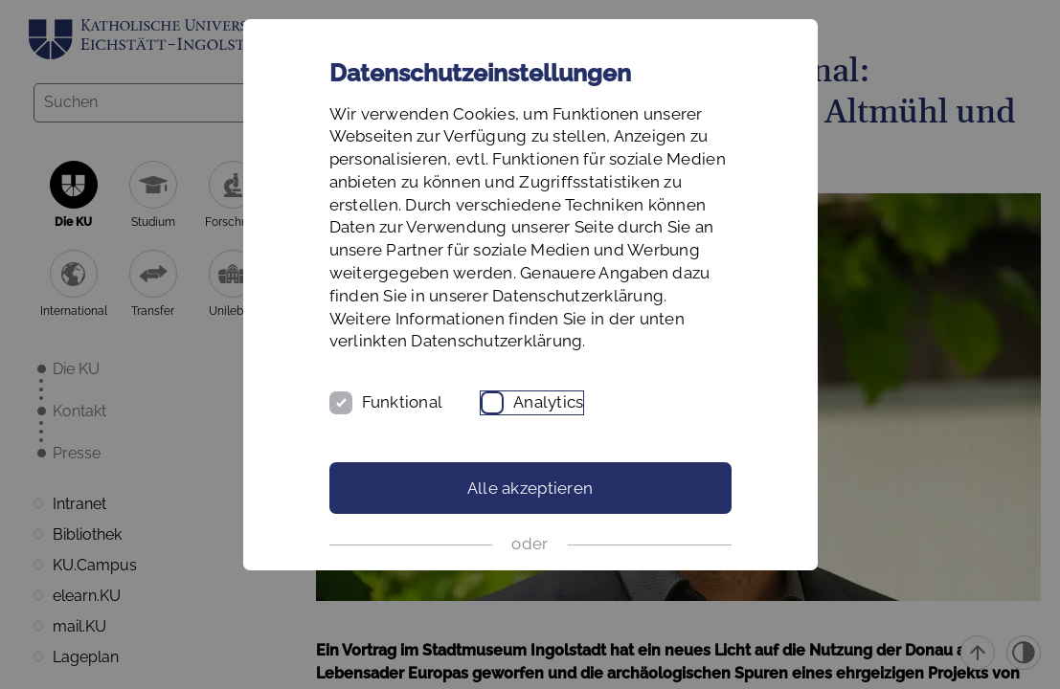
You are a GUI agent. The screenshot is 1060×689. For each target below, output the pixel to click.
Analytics (548, 401)
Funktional (402, 401)
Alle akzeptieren (530, 488)
